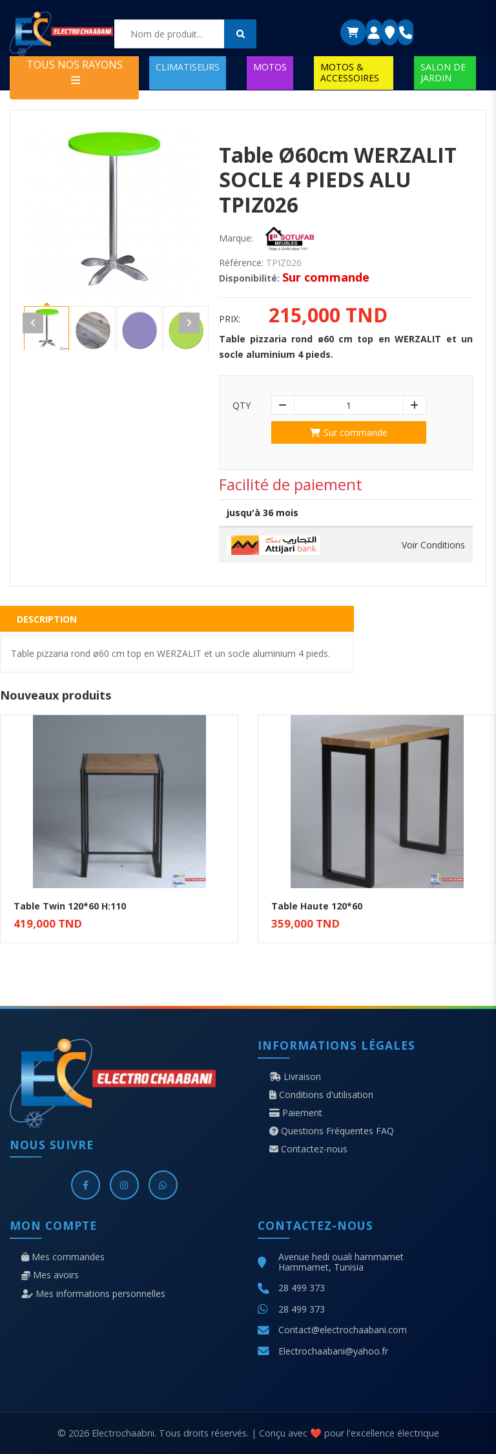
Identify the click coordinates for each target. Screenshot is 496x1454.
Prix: (229, 319)
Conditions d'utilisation (321, 1095)
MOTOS (270, 67)
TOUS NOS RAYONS (74, 71)
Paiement (295, 1113)
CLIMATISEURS (188, 67)
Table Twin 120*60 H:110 (70, 906)
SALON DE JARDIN (443, 72)
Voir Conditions (433, 545)
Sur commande (349, 432)
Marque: (236, 238)
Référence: (241, 263)
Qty (241, 405)
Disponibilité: (249, 278)
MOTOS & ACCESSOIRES (349, 72)
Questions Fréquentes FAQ (331, 1131)
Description (47, 619)
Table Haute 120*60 (316, 906)
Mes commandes (63, 1257)
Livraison (295, 1077)
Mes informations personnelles (93, 1294)
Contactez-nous (308, 1149)
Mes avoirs (50, 1275)
